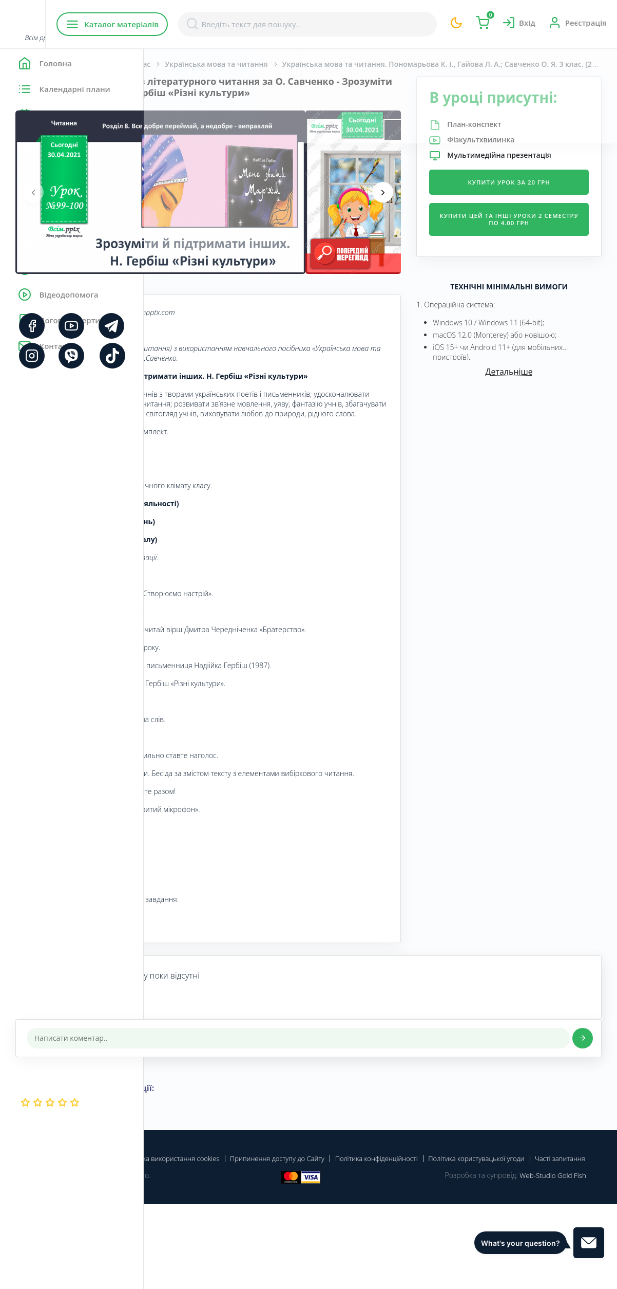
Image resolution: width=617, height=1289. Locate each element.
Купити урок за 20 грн (533, 211)
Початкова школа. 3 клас (249, 64)
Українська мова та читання (359, 64)
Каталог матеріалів (209, 24)
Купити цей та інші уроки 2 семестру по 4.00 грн (533, 252)
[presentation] (177, 203)
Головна (174, 64)
